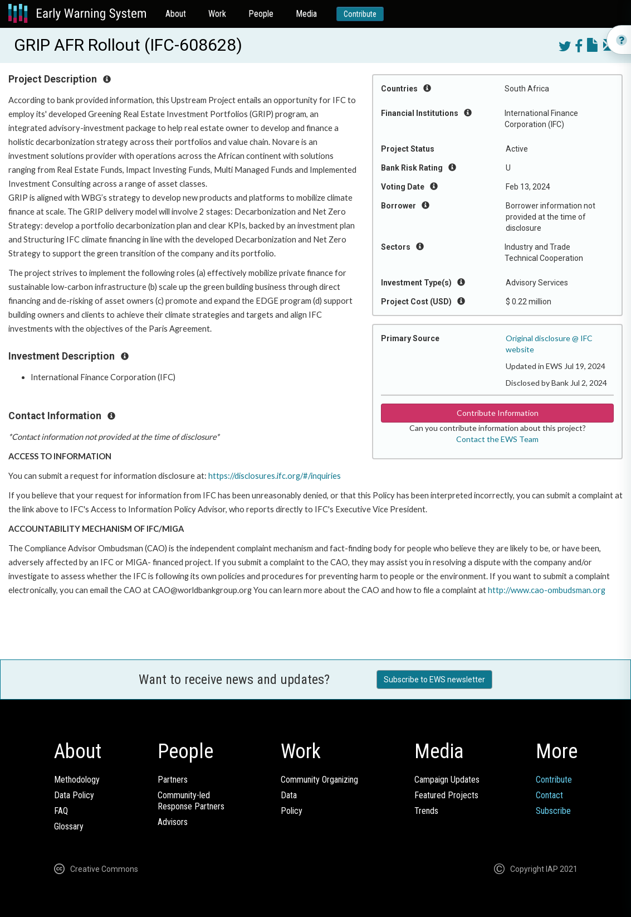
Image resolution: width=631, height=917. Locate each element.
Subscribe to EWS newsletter (434, 679)
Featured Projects (446, 795)
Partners (173, 779)
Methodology (77, 779)
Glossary (69, 826)
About (175, 13)
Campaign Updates (447, 779)
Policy (291, 811)
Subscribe (553, 811)
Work (217, 13)
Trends (426, 811)
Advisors (173, 822)
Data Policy (74, 795)
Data (289, 795)
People (260, 13)
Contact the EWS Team (497, 439)
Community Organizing (319, 779)
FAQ (61, 811)
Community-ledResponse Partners (191, 801)
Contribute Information (498, 413)
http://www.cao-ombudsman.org (546, 590)
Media (306, 13)
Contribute (360, 13)
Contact (549, 795)
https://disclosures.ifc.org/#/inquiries (274, 476)
